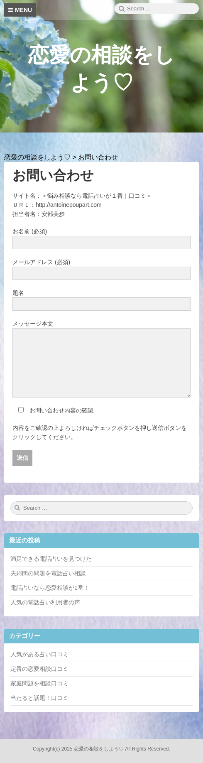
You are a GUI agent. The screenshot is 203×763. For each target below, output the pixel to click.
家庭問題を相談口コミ (39, 683)
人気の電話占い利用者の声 (45, 602)
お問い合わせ (53, 175)
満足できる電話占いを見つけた (51, 558)
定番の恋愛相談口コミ (39, 668)
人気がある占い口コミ (39, 654)
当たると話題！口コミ (39, 697)
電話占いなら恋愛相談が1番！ (49, 587)
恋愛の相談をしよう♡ (99, 749)
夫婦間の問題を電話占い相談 (48, 573)
